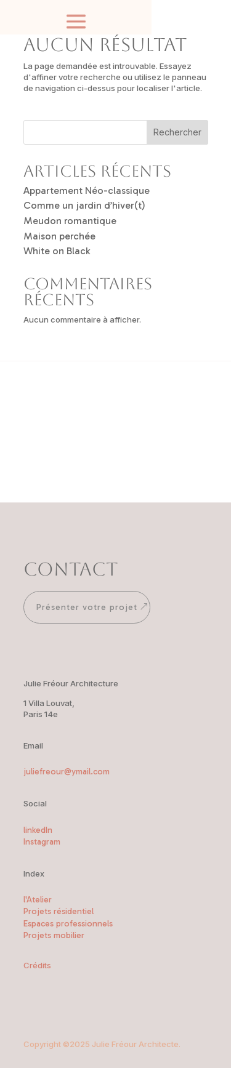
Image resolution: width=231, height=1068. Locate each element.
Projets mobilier (53, 935)
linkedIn (37, 830)
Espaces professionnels (68, 923)
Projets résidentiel (58, 911)
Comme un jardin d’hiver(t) (84, 205)
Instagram (41, 842)
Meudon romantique (69, 221)
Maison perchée (59, 236)
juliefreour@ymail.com (66, 771)
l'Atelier (37, 899)
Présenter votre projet (86, 607)
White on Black (56, 251)
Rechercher (177, 132)
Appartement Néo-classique (86, 190)
